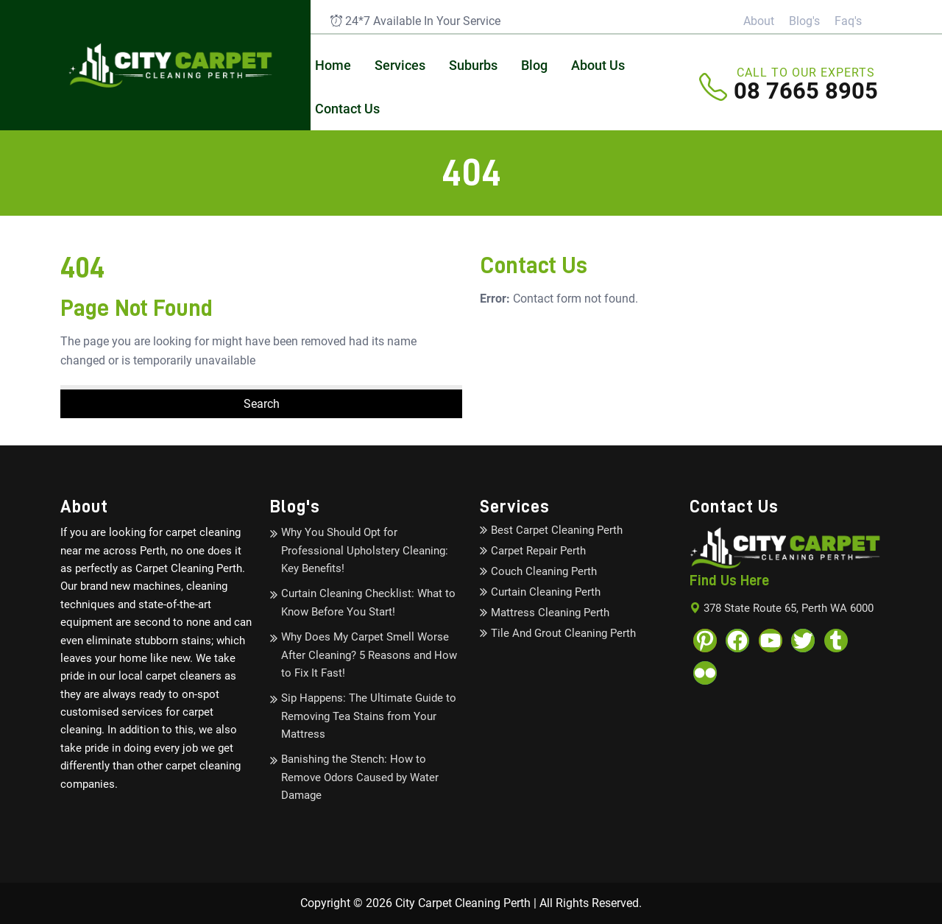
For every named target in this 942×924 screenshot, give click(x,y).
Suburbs (473, 65)
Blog (534, 65)
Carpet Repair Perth (538, 550)
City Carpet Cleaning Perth (463, 903)
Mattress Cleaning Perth (550, 612)
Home (333, 65)
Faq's (848, 21)
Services (400, 65)
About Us (598, 65)
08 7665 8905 (806, 89)
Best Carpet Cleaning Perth (557, 530)
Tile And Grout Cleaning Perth (563, 633)
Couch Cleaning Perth (544, 571)
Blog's (804, 21)
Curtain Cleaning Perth (546, 592)
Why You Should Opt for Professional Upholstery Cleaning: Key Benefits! (364, 550)
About (758, 21)
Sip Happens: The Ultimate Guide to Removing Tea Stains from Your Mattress (368, 716)
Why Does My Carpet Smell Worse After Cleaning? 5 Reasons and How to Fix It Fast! (369, 655)
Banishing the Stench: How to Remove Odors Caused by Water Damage (360, 777)
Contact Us (347, 108)
